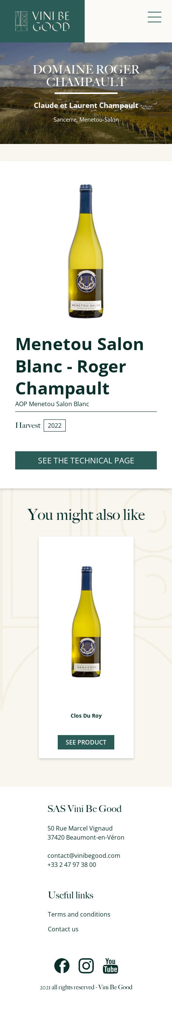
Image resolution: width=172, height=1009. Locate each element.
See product (86, 742)
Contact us (63, 929)
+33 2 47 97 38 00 (71, 864)
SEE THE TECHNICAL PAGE (86, 460)
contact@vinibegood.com (83, 855)
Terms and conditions (79, 914)
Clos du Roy (86, 715)
